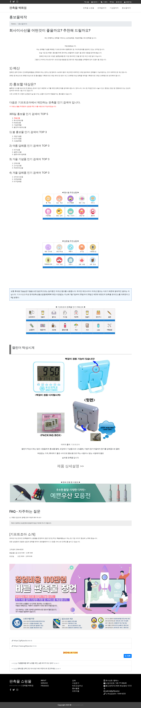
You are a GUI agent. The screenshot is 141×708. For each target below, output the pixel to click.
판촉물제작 (101, 8)
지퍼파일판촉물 (23, 294)
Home (13, 24)
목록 (128, 656)
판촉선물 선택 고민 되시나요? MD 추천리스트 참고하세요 (36, 668)
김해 (74, 680)
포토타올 (75, 691)
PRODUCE (45, 686)
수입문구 (75, 683)
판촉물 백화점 (18, 7)
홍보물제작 (126, 8)
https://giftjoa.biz (21, 640)
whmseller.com (15, 686)
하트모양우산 (77, 686)
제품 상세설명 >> (70, 466)
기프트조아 (75, 444)
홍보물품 (75, 688)
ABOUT (43, 680)
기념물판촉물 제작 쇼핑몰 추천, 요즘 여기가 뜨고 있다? (35, 663)
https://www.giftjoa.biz (23, 646)
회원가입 (128, 2)
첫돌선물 (17, 118)
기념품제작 (114, 8)
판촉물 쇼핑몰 (88, 8)
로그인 (119, 2)
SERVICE (44, 683)
